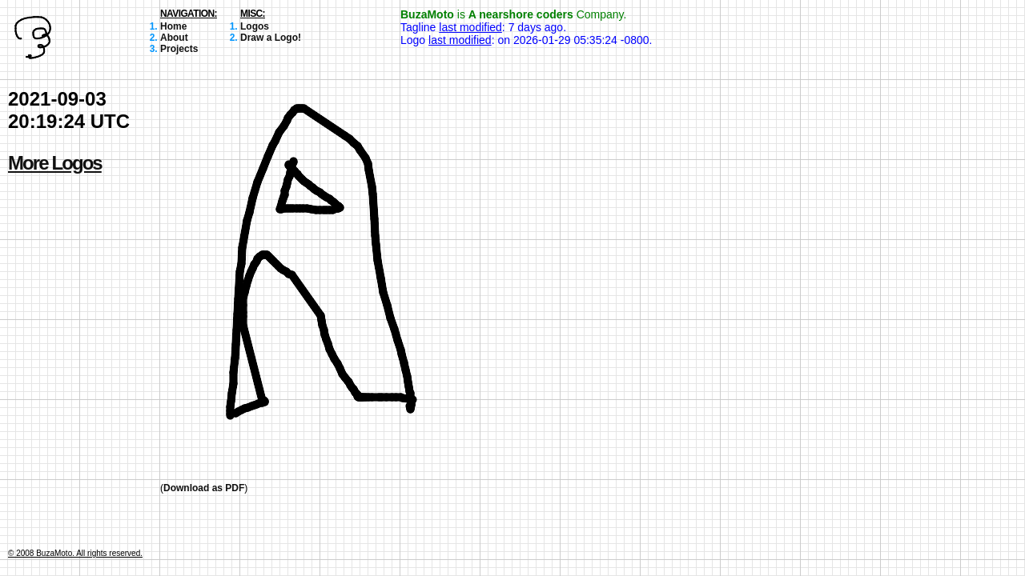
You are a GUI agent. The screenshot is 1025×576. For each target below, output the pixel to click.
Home (173, 26)
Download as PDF (203, 488)
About (174, 37)
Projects (179, 48)
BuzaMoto (427, 14)
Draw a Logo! (270, 37)
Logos (254, 26)
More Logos (55, 163)
